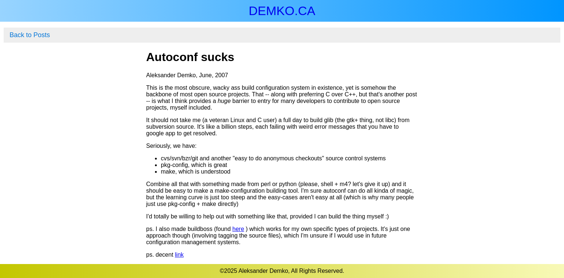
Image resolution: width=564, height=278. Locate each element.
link (179, 255)
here (238, 229)
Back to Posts (30, 35)
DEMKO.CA (282, 11)
